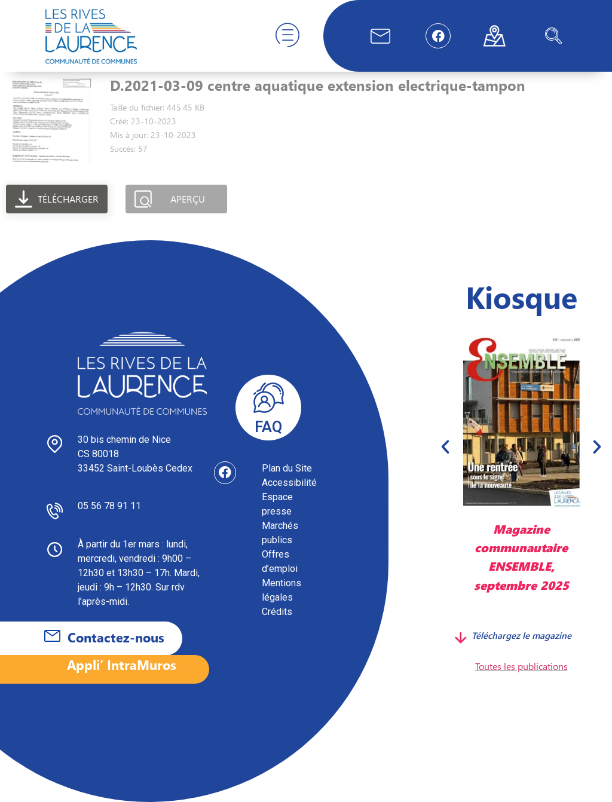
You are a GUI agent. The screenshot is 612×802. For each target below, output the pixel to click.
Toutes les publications (521, 666)
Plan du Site (287, 468)
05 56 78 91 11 (109, 506)
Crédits (277, 611)
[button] (445, 446)
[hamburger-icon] (287, 36)
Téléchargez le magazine (521, 635)
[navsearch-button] (553, 36)
